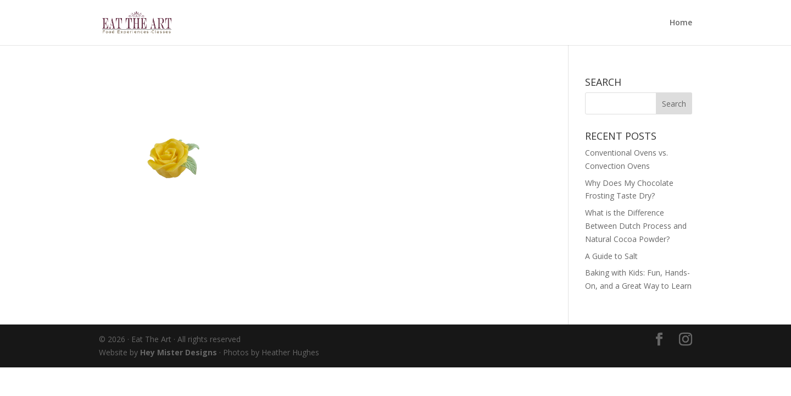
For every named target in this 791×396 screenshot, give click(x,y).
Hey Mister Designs (178, 352)
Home (681, 23)
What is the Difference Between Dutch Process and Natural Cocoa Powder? (636, 225)
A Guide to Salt (611, 256)
